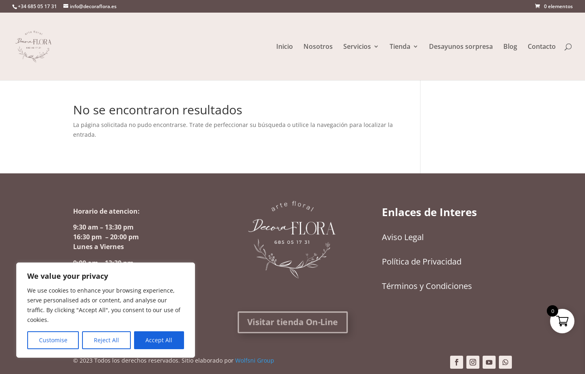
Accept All (158, 340)
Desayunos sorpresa (461, 47)
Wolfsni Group (254, 360)
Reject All (106, 340)
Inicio (284, 47)
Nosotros (318, 47)
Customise (53, 340)
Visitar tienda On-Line (293, 322)
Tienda (400, 47)
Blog (510, 47)
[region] (105, 310)
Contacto (542, 47)
